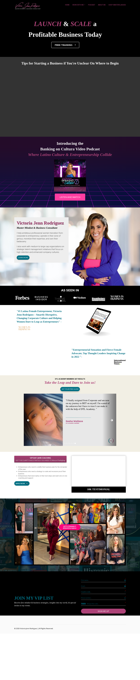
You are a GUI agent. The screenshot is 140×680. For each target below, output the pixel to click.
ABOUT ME (102, 5)
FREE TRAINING (66, 44)
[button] (31, 420)
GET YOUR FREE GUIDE (70, 389)
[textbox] (41, 225)
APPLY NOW (22, 483)
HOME (67, 5)
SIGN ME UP (103, 611)
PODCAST (91, 5)
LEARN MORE (23, 257)
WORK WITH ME (78, 5)
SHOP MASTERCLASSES (117, 5)
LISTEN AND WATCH (70, 197)
